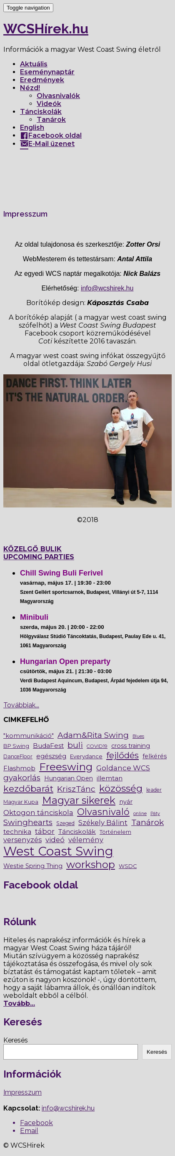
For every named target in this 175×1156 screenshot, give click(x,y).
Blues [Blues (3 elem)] (138, 736)
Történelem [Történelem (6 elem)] (115, 832)
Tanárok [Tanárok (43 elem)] (147, 822)
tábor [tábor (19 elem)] (45, 831)
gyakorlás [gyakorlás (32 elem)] (21, 777)
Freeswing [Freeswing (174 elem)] (65, 766)
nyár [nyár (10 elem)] (125, 801)
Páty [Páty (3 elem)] (155, 813)
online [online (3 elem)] (140, 813)
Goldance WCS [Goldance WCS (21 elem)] (123, 768)
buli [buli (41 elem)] (75, 745)
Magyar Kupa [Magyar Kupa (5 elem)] (20, 802)
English (32, 127)
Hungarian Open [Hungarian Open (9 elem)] (68, 778)
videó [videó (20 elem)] (55, 839)
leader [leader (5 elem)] (154, 790)
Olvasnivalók (58, 96)
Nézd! (30, 88)
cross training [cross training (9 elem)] (130, 746)
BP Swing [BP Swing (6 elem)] (16, 746)
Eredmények (42, 80)
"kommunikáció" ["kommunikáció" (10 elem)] (28, 736)
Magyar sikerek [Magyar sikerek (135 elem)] (78, 800)
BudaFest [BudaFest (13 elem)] (48, 746)
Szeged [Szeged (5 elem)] (65, 823)
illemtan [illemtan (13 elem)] (109, 778)
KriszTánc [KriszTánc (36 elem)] (76, 789)
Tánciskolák (41, 112)
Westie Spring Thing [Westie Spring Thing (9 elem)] (32, 866)
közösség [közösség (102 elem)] (120, 788)
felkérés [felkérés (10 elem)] (154, 756)
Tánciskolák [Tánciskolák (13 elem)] (77, 831)
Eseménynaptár (47, 72)
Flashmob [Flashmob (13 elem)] (19, 768)
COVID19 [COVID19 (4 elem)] (97, 746)
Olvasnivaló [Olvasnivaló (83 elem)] (103, 811)
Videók (49, 104)
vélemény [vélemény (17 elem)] (85, 839)
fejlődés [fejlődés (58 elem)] (122, 755)
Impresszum (22, 1092)
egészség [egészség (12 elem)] (51, 756)
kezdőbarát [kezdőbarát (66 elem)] (28, 788)
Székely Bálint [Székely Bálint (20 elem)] (103, 822)
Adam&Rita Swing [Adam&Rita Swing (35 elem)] (93, 735)
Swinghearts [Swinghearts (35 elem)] (27, 822)
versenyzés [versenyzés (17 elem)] (22, 839)
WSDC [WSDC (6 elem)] (128, 866)
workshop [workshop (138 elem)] (90, 864)
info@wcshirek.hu (107, 288)
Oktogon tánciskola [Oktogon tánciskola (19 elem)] (38, 812)
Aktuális (34, 64)
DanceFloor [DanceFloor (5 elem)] (17, 756)
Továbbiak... (21, 705)
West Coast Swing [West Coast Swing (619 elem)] (58, 851)
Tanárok (51, 120)
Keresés (15, 1040)
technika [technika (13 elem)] (17, 831)
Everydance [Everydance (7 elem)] (86, 756)
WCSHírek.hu (45, 28)
